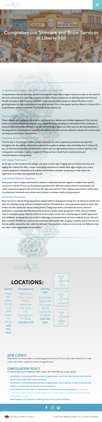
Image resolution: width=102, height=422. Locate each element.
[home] (14, 4)
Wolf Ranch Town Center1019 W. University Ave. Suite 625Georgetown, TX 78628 (25, 308)
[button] (97, 4)
